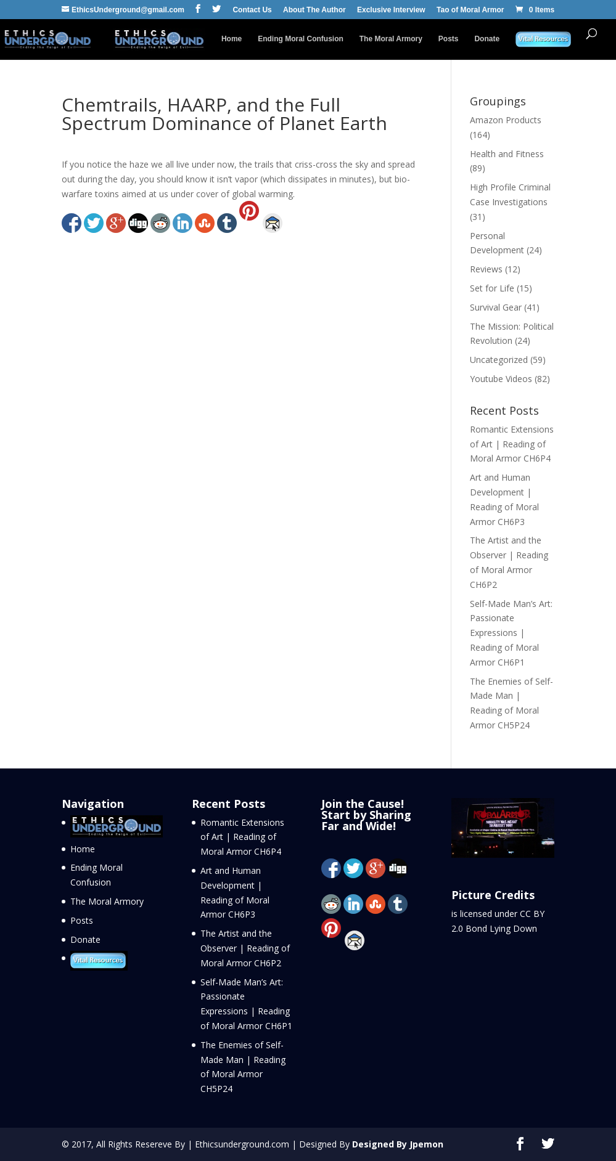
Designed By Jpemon (397, 1144)
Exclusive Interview (391, 10)
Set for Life (492, 288)
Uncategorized (499, 359)
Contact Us (251, 10)
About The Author (314, 10)
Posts (448, 39)
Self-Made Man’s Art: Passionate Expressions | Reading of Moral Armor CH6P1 (511, 633)
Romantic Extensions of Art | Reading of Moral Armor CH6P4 (512, 444)
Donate (486, 39)
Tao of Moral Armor (470, 10)
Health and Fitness (507, 154)
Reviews (486, 269)
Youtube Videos (501, 379)
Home (231, 39)
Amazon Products (505, 120)
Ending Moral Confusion (300, 39)
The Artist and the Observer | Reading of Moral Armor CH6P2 (245, 948)
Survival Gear (496, 307)
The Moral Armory (390, 39)
